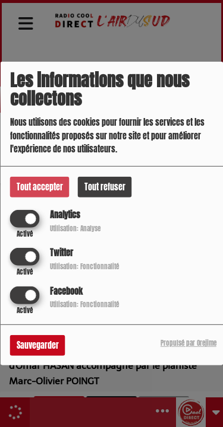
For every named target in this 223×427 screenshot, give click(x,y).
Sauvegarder (38, 345)
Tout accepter (40, 187)
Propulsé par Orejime (188, 342)
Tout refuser (104, 187)
